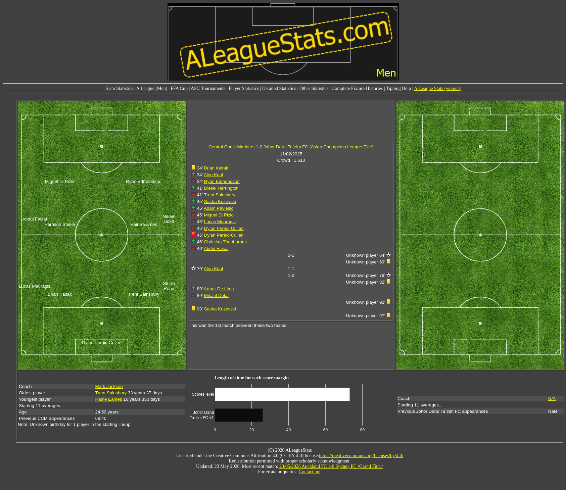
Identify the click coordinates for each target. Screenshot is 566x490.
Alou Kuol (213, 174)
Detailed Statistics (279, 88)
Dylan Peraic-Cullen (224, 228)
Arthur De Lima (219, 288)
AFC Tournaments (208, 88)
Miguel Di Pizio (219, 214)
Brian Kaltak (216, 167)
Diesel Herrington (221, 188)
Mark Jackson (109, 386)
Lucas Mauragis (220, 221)
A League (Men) (152, 88)
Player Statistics (244, 88)
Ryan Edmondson (222, 181)
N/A (552, 398)
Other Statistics (313, 88)
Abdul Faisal (216, 248)
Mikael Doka (216, 295)
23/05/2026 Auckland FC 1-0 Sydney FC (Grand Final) (331, 466)
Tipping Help (398, 88)
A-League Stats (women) (437, 88)
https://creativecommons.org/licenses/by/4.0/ (361, 455)
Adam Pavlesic (218, 208)
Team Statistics (119, 88)
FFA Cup (179, 88)
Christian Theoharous (225, 241)
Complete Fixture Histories (357, 88)
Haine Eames (108, 399)
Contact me (309, 471)
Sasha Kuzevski (220, 201)
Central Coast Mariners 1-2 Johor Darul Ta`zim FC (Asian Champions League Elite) (291, 146)
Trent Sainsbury (220, 194)
